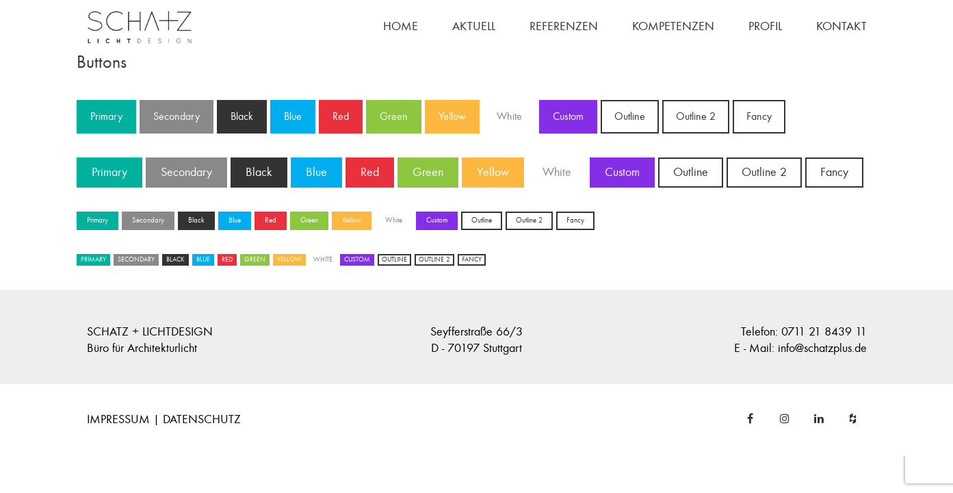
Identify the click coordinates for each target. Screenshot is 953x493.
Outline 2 (696, 116)
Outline (629, 116)
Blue (293, 116)
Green (394, 116)
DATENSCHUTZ (202, 419)
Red (340, 116)
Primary (106, 116)
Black (242, 116)
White (509, 116)
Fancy (759, 116)
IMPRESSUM (118, 419)
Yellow (452, 116)
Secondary (176, 116)
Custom (568, 116)
